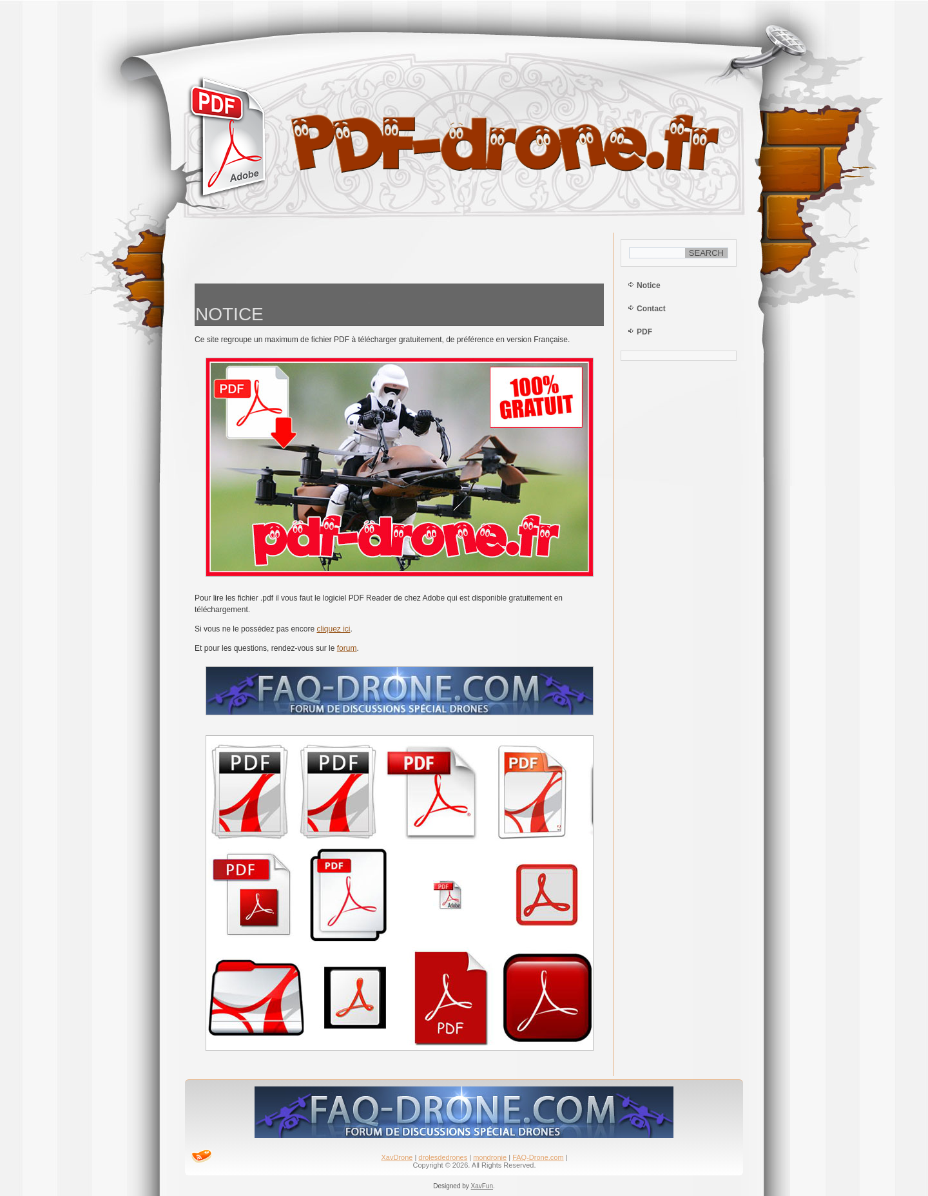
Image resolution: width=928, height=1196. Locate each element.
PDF (644, 331)
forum (347, 648)
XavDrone (396, 1157)
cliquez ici (333, 628)
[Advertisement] (399, 255)
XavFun (482, 1186)
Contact (651, 308)
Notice (649, 285)
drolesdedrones (442, 1157)
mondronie (490, 1157)
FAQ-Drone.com (537, 1157)
